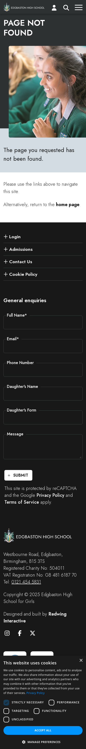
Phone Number (20, 363)
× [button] (81, 660)
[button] (43, 742)
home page (67, 204)
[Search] (66, 9)
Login (15, 236)
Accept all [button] (43, 730)
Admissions (21, 249)
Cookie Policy (23, 274)
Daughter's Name (22, 386)
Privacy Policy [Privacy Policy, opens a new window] (35, 693)
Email (13, 339)
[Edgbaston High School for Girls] (24, 7)
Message (15, 434)
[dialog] (43, 702)
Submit (20, 475)
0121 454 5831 (26, 582)
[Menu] (79, 9)
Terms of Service (21, 502)
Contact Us (20, 261)
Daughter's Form (21, 410)
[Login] (54, 9)
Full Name (17, 315)
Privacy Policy (50, 495)
